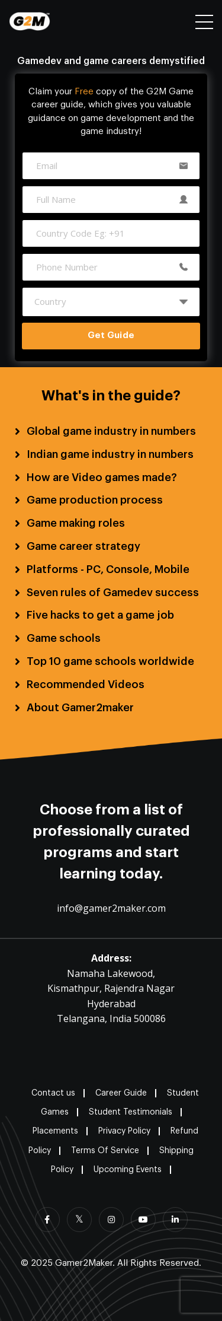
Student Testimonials (130, 1112)
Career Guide (121, 1093)
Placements (55, 1131)
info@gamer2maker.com (111, 908)
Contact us (53, 1093)
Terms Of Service (105, 1151)
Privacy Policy (124, 1131)
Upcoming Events (128, 1170)
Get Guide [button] (111, 335)
